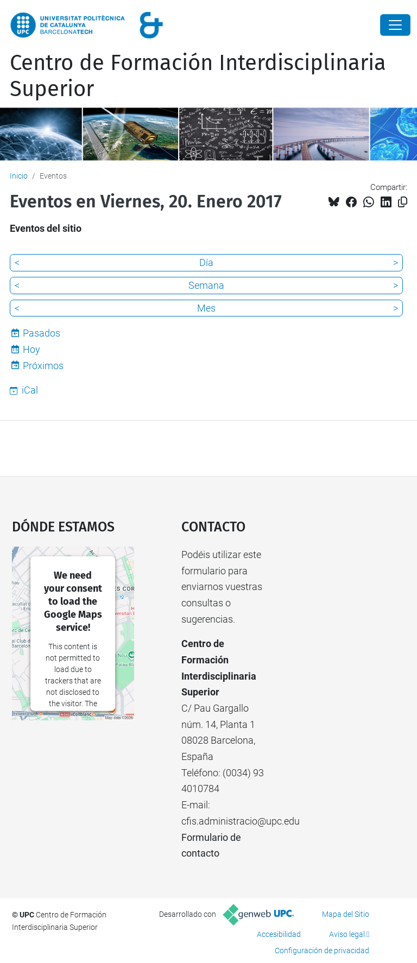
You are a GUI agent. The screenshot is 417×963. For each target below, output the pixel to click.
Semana (206, 285)
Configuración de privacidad (322, 950)
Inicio (19, 176)
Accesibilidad (279, 934)
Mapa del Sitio (345, 914)
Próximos (43, 365)
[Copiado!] (402, 202)
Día (206, 262)
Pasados (41, 333)
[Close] (395, 25)
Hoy (31, 349)
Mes (206, 308)
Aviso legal (347, 934)
